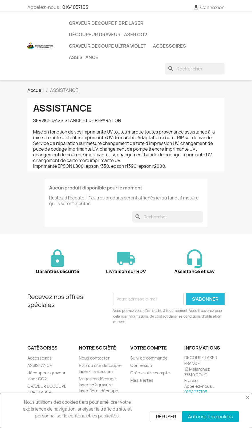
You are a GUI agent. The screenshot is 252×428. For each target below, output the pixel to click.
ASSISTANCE (83, 57)
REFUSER (166, 416)
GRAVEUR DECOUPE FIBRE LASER (106, 23)
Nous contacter (94, 358)
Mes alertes (141, 380)
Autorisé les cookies (210, 416)
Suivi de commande (149, 358)
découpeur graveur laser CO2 (108, 34)
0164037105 (75, 7)
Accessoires (169, 46)
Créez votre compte (150, 372)
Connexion (141, 365)
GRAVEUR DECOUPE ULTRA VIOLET (107, 46)
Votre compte (148, 348)
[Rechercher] (195, 68)
